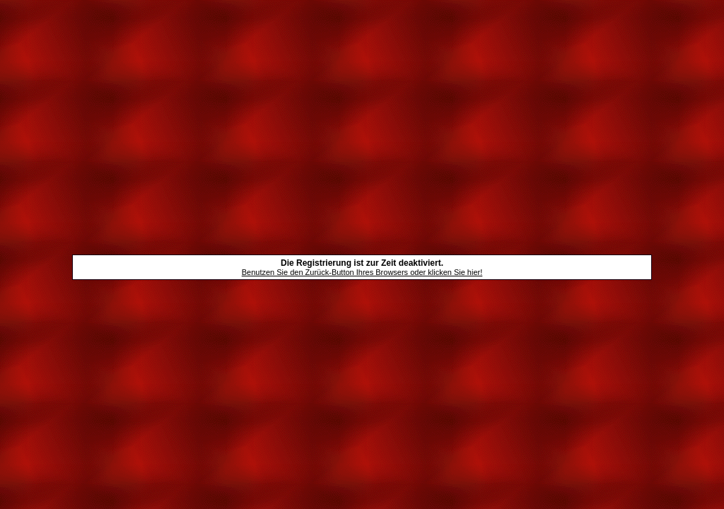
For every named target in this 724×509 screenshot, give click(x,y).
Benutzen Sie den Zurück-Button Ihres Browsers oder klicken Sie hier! (362, 272)
